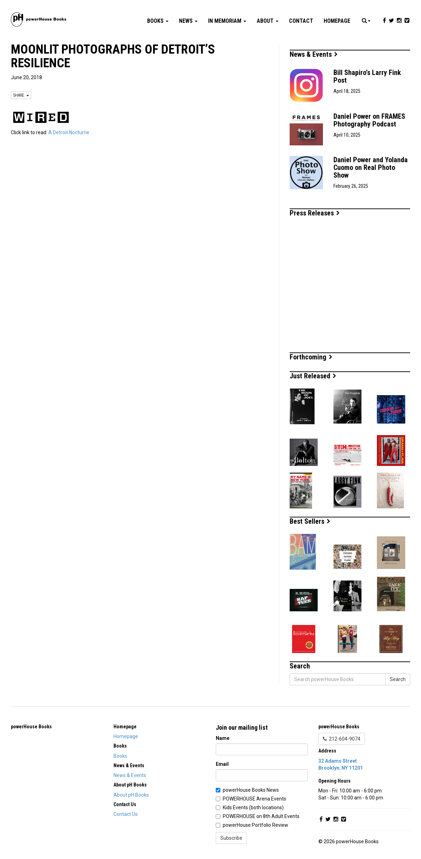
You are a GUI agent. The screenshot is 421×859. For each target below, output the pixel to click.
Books (157, 21)
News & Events (314, 54)
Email (222, 764)
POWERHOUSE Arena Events (254, 799)
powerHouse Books (31, 726)
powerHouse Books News (251, 790)
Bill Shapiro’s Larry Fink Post (367, 76)
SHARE (21, 95)
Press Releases (315, 213)
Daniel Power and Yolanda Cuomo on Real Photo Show (370, 167)
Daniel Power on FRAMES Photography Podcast (369, 120)
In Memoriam (227, 21)
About (267, 21)
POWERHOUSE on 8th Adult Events (261, 816)
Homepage (337, 21)
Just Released (313, 376)
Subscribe (231, 838)
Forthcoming (311, 357)
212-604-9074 (341, 739)
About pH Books (131, 795)
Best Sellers (310, 521)
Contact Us (125, 814)
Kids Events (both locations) (253, 807)
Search (398, 679)
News (188, 21)
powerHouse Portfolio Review (255, 825)
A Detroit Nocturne (68, 132)
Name (222, 738)
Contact (301, 21)
